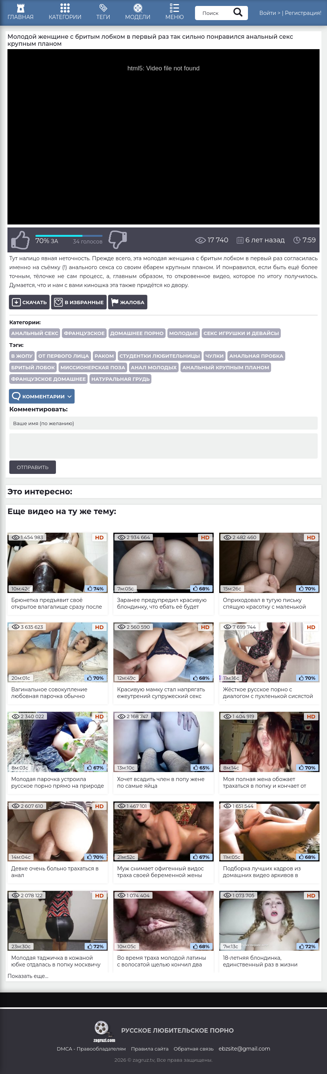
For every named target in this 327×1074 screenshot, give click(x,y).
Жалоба (127, 302)
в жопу (22, 356)
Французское (84, 333)
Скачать (29, 302)
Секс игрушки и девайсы (241, 333)
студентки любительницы (160, 356)
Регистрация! (303, 13)
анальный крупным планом (225, 367)
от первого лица (63, 356)
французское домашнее (48, 379)
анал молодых (154, 367)
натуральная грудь (120, 379)
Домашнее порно (137, 333)
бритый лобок (33, 367)
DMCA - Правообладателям (91, 1049)
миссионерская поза (92, 367)
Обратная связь (194, 1049)
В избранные (79, 302)
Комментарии (42, 396)
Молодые (183, 333)
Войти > (269, 13)
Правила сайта (150, 1049)
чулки (214, 356)
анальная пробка (256, 356)
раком (104, 356)
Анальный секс (34, 333)
